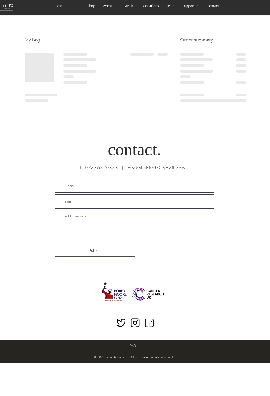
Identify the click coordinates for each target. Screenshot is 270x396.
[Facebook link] (149, 323)
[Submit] (95, 251)
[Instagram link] (135, 323)
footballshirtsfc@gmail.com (156, 167)
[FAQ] (132, 346)
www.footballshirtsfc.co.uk (157, 357)
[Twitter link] (121, 323)
